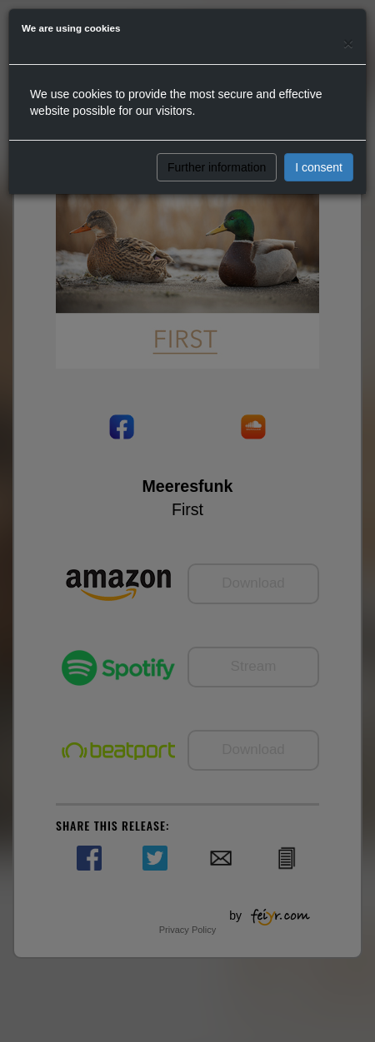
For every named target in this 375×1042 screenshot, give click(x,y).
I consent (318, 167)
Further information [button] (217, 167)
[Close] (348, 43)
